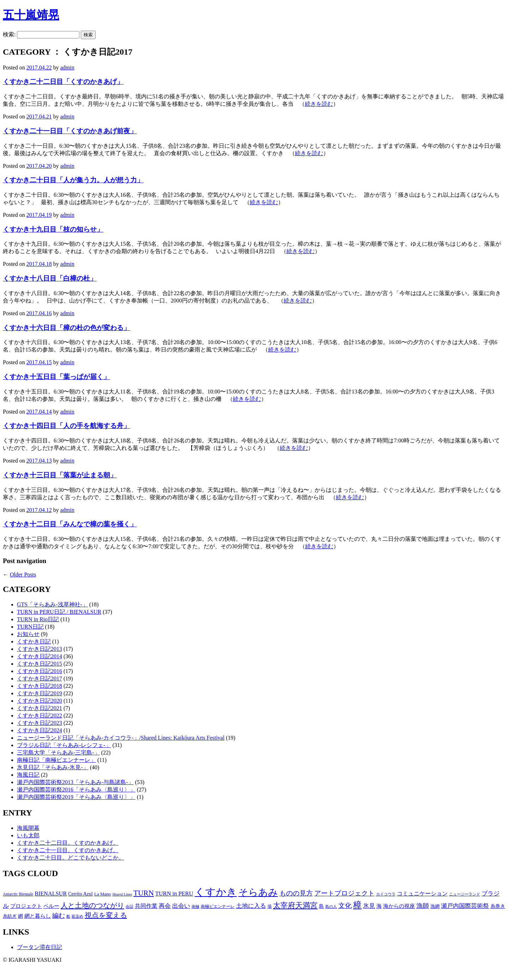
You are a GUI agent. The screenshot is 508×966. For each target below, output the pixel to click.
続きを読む (319, 104)
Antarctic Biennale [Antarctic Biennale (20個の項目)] (18, 894)
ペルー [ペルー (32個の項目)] (51, 906)
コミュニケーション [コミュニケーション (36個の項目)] (422, 893)
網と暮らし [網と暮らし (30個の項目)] (37, 916)
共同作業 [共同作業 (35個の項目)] (146, 906)
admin (67, 68)
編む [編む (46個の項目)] (58, 915)
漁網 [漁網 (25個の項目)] (435, 906)
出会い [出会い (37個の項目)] (181, 906)
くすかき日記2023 (39, 723)
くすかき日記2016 (39, 671)
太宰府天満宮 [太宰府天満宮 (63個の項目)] (295, 905)
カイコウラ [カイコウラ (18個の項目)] (385, 894)
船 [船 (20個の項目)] (68, 916)
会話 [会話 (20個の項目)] (129, 906)
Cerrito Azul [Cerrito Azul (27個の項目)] (80, 894)
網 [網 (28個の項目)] (20, 916)
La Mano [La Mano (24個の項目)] (102, 894)
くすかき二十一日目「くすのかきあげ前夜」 (70, 131)
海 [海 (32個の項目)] (379, 906)
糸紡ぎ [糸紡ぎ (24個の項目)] (10, 916)
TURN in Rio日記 (38, 619)
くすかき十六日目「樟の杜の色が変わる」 (66, 327)
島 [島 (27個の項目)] (321, 906)
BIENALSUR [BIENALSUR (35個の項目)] (51, 894)
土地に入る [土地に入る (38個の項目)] (251, 906)
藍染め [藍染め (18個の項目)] (77, 916)
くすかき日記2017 (39, 678)
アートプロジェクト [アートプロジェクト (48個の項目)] (344, 893)
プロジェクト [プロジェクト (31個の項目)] (26, 906)
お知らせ (28, 634)
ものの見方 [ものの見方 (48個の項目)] (296, 893)
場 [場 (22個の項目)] (269, 906)
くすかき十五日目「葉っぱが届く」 (56, 376)
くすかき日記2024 (39, 730)
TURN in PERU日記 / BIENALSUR (59, 612)
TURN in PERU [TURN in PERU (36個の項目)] (174, 893)
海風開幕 (28, 828)
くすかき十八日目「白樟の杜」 (50, 278)
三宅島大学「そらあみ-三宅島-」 (58, 753)
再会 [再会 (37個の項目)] (165, 906)
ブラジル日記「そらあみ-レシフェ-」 (64, 745)
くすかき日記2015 (39, 664)
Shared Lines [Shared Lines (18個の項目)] (122, 894)
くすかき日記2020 (39, 701)
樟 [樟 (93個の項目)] (357, 905)
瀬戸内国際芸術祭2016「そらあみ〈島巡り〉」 (76, 790)
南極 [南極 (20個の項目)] (195, 906)
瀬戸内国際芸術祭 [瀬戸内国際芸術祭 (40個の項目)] (465, 906)
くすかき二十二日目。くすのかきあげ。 (68, 843)
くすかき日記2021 (39, 708)
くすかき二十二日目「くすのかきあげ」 (63, 81)
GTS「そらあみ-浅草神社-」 (52, 604)
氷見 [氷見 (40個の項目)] (369, 906)
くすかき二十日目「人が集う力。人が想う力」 (73, 180)
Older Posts (23, 574)
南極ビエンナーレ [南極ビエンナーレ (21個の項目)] (218, 906)
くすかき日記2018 (39, 686)
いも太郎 (28, 835)
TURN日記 (30, 627)
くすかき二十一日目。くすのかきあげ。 (68, 850)
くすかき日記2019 (39, 693)
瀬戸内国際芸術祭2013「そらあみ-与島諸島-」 (75, 782)
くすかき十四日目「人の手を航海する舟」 (66, 425)
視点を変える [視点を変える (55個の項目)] (106, 915)
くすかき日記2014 (39, 656)
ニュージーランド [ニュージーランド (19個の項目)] (464, 894)
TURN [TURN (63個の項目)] (143, 893)
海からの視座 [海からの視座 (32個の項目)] (399, 906)
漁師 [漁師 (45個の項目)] (422, 905)
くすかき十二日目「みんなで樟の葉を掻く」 (70, 524)
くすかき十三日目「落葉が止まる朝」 (60, 475)
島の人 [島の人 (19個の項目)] (331, 906)
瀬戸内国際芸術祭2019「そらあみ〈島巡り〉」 (76, 797)
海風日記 (28, 775)
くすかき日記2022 (39, 716)
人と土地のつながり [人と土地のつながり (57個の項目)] (92, 905)
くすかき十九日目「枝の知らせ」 (53, 229)
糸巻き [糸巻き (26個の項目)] (497, 906)
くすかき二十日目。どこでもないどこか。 (70, 858)
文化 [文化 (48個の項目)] (345, 905)
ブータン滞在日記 (39, 947)
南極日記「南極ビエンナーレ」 (56, 760)
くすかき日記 (34, 641)
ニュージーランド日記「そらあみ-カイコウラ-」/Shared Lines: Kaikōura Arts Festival (120, 738)
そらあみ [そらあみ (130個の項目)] (258, 892)
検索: (9, 34)
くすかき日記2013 (39, 649)
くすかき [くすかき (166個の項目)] (216, 892)
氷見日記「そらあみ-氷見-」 (53, 767)
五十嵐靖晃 (31, 14)
